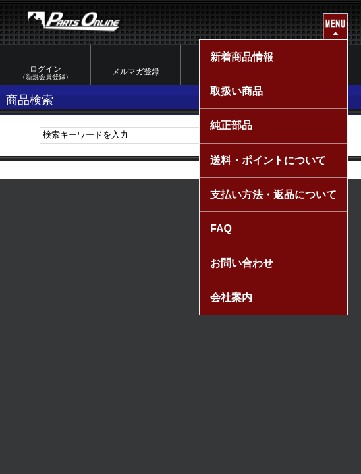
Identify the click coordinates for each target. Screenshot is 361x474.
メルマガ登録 (135, 71)
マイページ (226, 71)
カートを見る (316, 71)
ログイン (45, 73)
